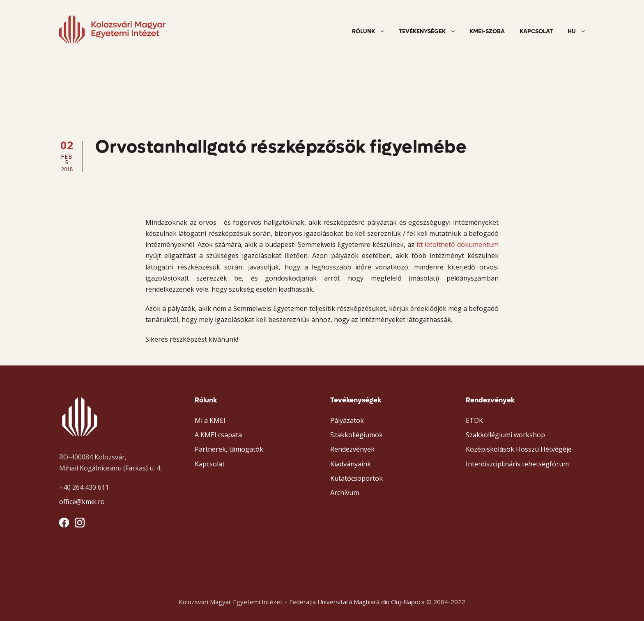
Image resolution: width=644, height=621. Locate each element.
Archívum (344, 492)
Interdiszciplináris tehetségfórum (517, 463)
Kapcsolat (536, 31)
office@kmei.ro (82, 501)
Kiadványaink (350, 463)
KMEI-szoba (487, 31)
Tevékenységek (422, 31)
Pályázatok (347, 420)
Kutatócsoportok (356, 478)
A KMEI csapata (218, 434)
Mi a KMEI (210, 420)
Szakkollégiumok (356, 434)
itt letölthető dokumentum (457, 244)
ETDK (474, 420)
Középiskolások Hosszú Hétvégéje (519, 449)
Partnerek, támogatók (229, 449)
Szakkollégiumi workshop (505, 434)
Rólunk (363, 31)
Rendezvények (352, 449)
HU (572, 31)
